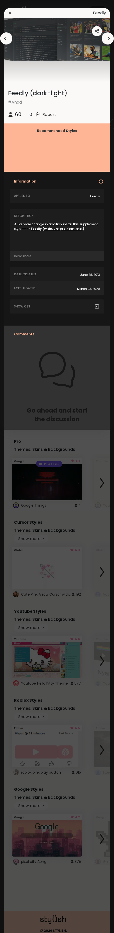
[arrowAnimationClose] (6, 38)
